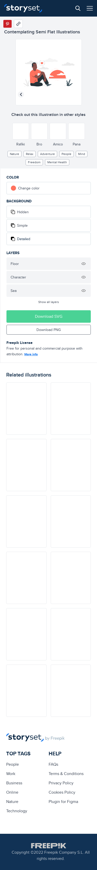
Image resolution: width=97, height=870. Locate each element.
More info (31, 354)
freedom (34, 162)
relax (29, 154)
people (66, 154)
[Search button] (77, 8)
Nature (14, 154)
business (14, 783)
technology (16, 811)
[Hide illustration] (83, 264)
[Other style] (20, 131)
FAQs (53, 764)
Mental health (57, 162)
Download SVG (48, 316)
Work (10, 774)
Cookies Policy (62, 792)
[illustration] (26, 408)
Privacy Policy (61, 783)
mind (81, 154)
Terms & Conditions (66, 774)
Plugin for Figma (63, 802)
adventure (47, 154)
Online (12, 792)
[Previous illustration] (21, 94)
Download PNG (48, 329)
